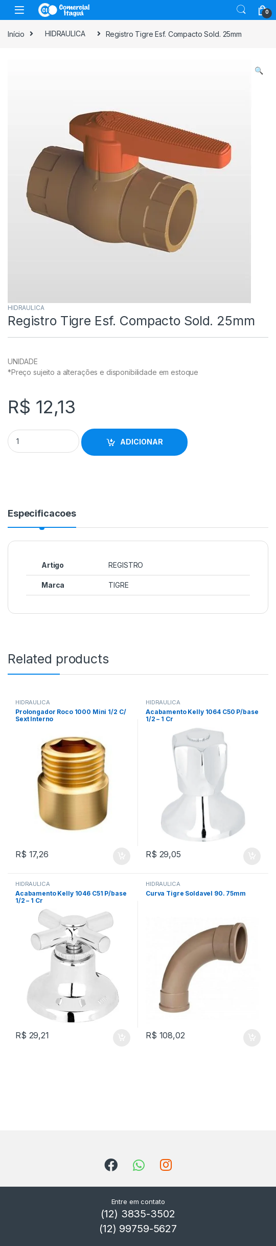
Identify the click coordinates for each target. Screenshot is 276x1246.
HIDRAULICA (65, 33)
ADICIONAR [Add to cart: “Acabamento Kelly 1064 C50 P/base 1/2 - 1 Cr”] (252, 856)
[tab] (42, 518)
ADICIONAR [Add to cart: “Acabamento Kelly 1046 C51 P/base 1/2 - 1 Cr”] (121, 1038)
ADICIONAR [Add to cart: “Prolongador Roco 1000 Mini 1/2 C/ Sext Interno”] (121, 856)
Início (16, 33)
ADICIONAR (141, 441)
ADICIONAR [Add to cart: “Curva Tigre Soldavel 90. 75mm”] (252, 1038)
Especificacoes (42, 514)
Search (241, 9)
